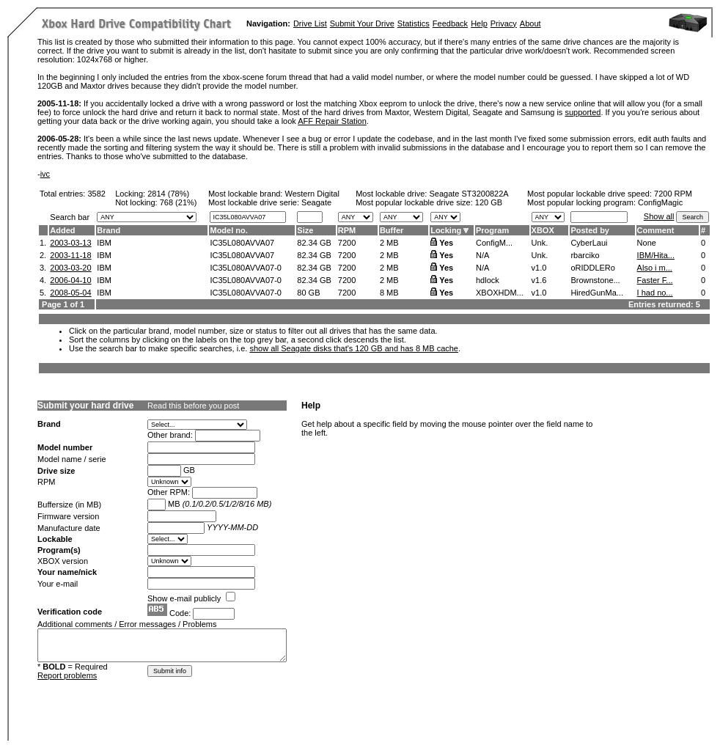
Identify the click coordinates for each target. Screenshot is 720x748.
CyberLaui (588, 242)
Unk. (540, 242)
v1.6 (539, 280)
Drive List (310, 23)
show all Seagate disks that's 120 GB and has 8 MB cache (353, 348)
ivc (45, 173)
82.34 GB (314, 242)
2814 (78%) (168, 193)
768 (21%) (178, 202)
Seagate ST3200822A (468, 193)
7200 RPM (673, 193)
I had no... (655, 292)
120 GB (488, 202)
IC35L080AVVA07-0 (245, 267)
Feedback (450, 23)
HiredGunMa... (596, 292)
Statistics (413, 23)
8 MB (389, 292)
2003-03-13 (70, 242)
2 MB (389, 242)
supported (582, 112)
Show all (659, 216)
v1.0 (539, 267)
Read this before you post (193, 405)
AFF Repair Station (332, 121)
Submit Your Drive (362, 23)
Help (479, 23)
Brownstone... (595, 280)
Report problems (67, 675)
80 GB (308, 292)
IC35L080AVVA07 (242, 242)
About (530, 23)
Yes (446, 242)
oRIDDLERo (592, 267)
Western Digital (311, 193)
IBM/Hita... (656, 255)
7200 (347, 242)
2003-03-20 (70, 267)
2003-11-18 (70, 255)
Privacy (504, 23)
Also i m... (654, 267)
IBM (104, 242)
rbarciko (584, 255)
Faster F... (655, 280)
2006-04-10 (70, 280)
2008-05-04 (70, 292)
